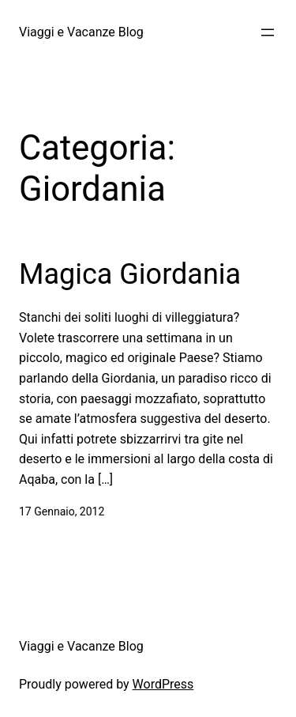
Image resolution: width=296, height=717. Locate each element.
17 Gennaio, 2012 (61, 511)
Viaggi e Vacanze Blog (81, 32)
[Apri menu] (267, 32)
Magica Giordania (130, 274)
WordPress (163, 684)
